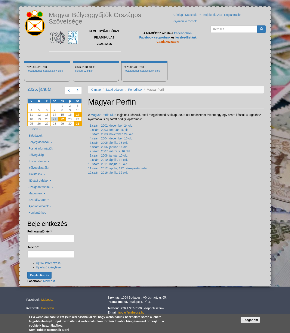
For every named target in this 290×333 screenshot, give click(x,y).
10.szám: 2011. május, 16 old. (108, 164)
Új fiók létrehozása (48, 263)
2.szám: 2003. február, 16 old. (109, 130)
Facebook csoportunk (154, 37)
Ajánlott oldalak (40, 206)
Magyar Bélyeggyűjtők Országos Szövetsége (95, 18)
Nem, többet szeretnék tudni (49, 330)
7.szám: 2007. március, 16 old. (110, 151)
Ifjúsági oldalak (39, 180)
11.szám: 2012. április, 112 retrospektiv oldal (117, 168)
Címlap (178, 14)
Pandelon (47, 308)
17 (77, 114)
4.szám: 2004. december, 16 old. (111, 138)
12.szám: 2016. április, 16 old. (108, 172)
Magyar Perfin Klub (103, 115)
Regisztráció (232, 14)
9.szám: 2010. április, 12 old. (109, 159)
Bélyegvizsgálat (38, 167)
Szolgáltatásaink (40, 187)
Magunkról (36, 193)
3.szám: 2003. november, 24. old (111, 134)
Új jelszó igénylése (48, 267)
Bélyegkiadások (40, 142)
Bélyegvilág (37, 155)
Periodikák (135, 89)
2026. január (39, 89)
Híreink (34, 129)
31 (77, 123)
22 (62, 119)
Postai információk (40, 148)
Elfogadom (250, 320)
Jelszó (32, 247)
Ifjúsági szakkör (84, 70)
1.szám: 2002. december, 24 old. (111, 125)
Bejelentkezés (212, 14)
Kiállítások (36, 174)
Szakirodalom (114, 89)
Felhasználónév (39, 231)
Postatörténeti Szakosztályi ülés (45, 70)
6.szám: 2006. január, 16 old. (109, 147)
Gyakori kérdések (185, 21)
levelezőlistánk (186, 37)
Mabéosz (49, 281)
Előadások (35, 135)
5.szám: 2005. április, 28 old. (109, 142)
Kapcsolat (193, 14)
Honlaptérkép (37, 212)
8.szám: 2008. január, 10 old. (109, 155)
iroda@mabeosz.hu (131, 312)
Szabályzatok (38, 199)
